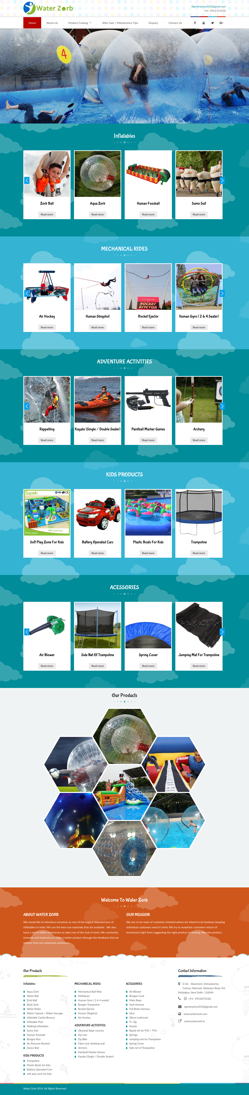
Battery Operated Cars (39, 1069)
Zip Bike (82, 1039)
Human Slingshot (87, 1013)
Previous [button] (26, 180)
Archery (82, 1047)
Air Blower (135, 991)
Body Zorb (33, 1004)
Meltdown (84, 995)
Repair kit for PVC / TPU (143, 1030)
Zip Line (82, 1034)
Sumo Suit (32, 1030)
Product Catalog (78, 22)
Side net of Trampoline (142, 1047)
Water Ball (33, 995)
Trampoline (33, 1060)
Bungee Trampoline (89, 1004)
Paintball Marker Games (91, 1052)
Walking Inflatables (37, 1026)
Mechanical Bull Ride (90, 991)
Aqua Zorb (33, 991)
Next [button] (222, 180)
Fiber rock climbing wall (91, 1043)
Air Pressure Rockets (38, 1043)
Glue (132, 1013)
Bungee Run (33, 1039)
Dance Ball (33, 1047)
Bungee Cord (136, 995)
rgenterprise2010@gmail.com (201, 1006)
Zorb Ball (32, 1000)
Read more (47, 214)
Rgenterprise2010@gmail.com (209, 6)
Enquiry (153, 22)
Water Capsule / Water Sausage (45, 1013)
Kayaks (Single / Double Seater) (96, 1056)
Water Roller (34, 1008)
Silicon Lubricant (138, 1017)
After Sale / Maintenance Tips (120, 22)
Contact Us (175, 22)
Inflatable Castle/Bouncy (41, 1017)
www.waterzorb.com (192, 1014)
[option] (47, 184)
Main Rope (135, 1000)
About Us (52, 22)
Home (32, 22)
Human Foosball (36, 1034)
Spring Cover (136, 1043)
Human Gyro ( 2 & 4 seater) (93, 1000)
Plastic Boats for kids (38, 1065)
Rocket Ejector (86, 1008)
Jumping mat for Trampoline (145, 1039)
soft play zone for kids (39, 1073)
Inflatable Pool (35, 1021)
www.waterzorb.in (191, 1021)
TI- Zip (133, 1021)
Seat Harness (136, 1004)
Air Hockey (84, 1017)
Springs (133, 1034)
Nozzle (133, 1026)
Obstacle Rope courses (91, 1030)
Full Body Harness (139, 1008)
